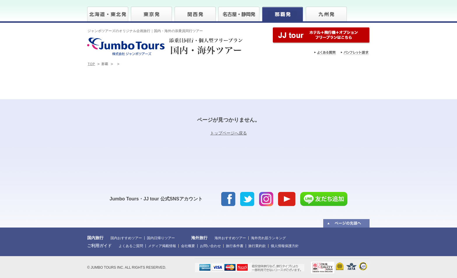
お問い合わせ (210, 246)
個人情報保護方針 (285, 246)
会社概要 (188, 246)
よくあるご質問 (131, 246)
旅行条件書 (234, 246)
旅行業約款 (257, 246)
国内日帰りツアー (161, 238)
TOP (91, 64)
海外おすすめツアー (230, 238)
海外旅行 (199, 237)
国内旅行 (95, 237)
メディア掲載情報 (162, 246)
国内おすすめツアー (126, 238)
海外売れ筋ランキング (268, 238)
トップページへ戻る (228, 133)
